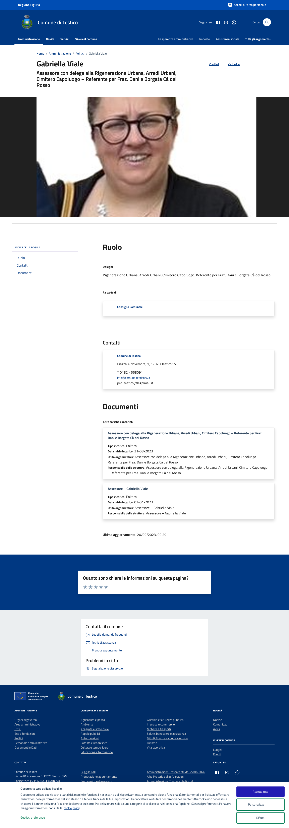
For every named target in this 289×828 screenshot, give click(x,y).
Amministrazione (28, 39)
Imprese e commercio (161, 724)
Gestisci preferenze (36, 817)
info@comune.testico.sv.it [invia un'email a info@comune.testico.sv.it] (133, 377)
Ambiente (87, 724)
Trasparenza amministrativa (175, 39)
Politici (18, 738)
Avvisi (216, 729)
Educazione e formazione (97, 752)
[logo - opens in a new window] (10, 821)
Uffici (17, 729)
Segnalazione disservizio (96, 781)
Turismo (152, 743)
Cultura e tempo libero (95, 747)
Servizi (64, 39)
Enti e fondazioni (24, 733)
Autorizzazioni (90, 738)
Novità (50, 39)
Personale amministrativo (30, 743)
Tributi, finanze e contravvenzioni (167, 738)
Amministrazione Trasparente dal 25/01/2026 (176, 772)
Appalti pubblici (90, 733)
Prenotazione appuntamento (99, 776)
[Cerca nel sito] (267, 22)
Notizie (217, 719)
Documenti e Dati (25, 747)
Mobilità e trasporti (159, 729)
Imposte (204, 39)
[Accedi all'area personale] (247, 4)
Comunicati (220, 724)
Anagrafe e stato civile (95, 729)
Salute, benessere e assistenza (166, 733)
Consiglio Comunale (130, 307)
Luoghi (217, 749)
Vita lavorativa (156, 747)
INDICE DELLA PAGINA (45, 247)
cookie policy (71, 808)
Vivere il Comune (86, 39)
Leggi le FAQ (88, 772)
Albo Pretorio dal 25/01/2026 (165, 776)
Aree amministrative (27, 724)
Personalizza (260, 804)
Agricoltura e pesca (93, 719)
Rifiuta (260, 817)
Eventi (217, 754)
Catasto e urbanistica (94, 743)
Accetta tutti (260, 791)
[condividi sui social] (211, 64)
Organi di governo (25, 719)
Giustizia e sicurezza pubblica (165, 719)
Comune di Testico (129, 356)
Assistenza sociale (227, 39)
